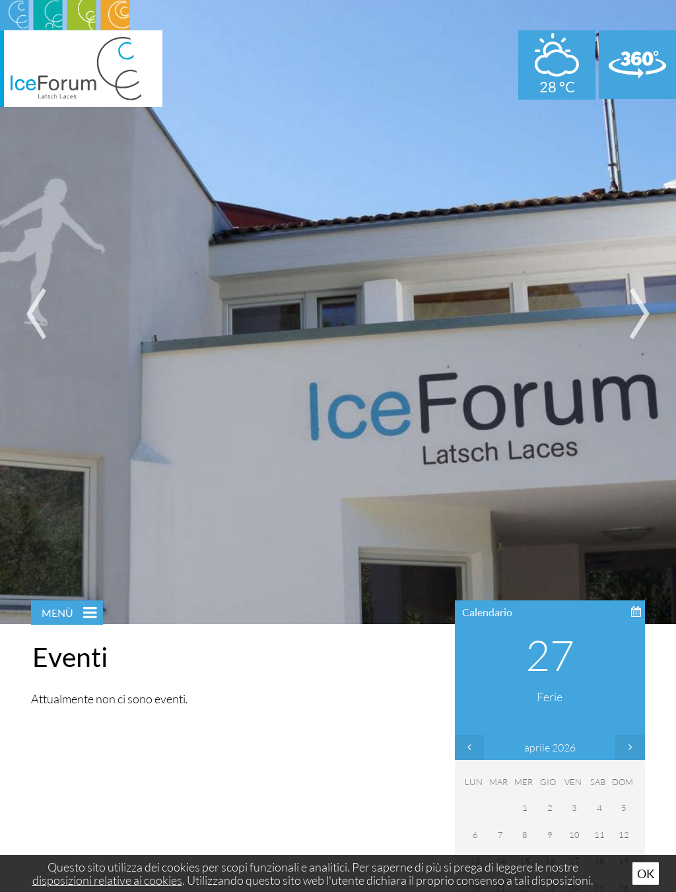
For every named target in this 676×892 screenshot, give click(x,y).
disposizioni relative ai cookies (107, 880)
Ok (645, 873)
